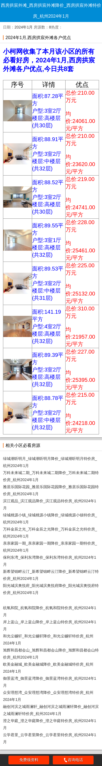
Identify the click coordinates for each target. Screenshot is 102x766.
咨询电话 (73, 760)
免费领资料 (28, 760)
